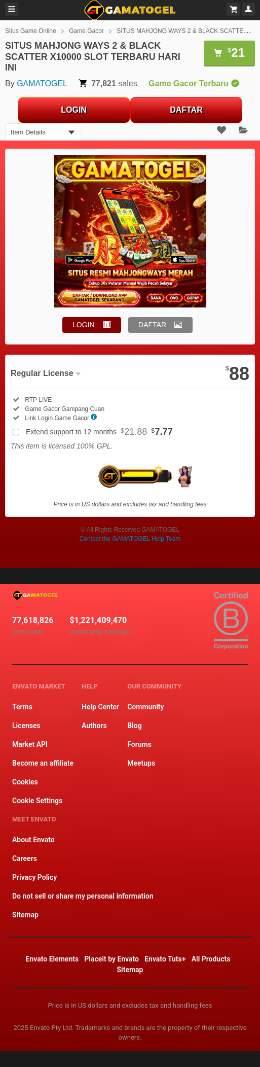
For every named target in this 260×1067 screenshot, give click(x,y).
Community (145, 707)
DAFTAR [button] (152, 325)
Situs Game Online (30, 31)
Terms (22, 707)
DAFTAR (186, 110)
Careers (24, 858)
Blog (134, 725)
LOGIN (74, 110)
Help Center (100, 707)
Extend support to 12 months (99, 431)
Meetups (141, 763)
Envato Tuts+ (164, 959)
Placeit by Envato (111, 959)
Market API (30, 744)
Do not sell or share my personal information (83, 896)
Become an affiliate (42, 763)
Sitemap (25, 915)
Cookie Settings (37, 801)
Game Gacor (86, 31)
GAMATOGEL (42, 83)
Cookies (25, 782)
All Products (211, 959)
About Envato (33, 840)
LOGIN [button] (83, 325)
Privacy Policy (34, 877)
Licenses (26, 725)
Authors (94, 725)
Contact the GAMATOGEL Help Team (130, 538)
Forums (139, 744)
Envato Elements (52, 959)
